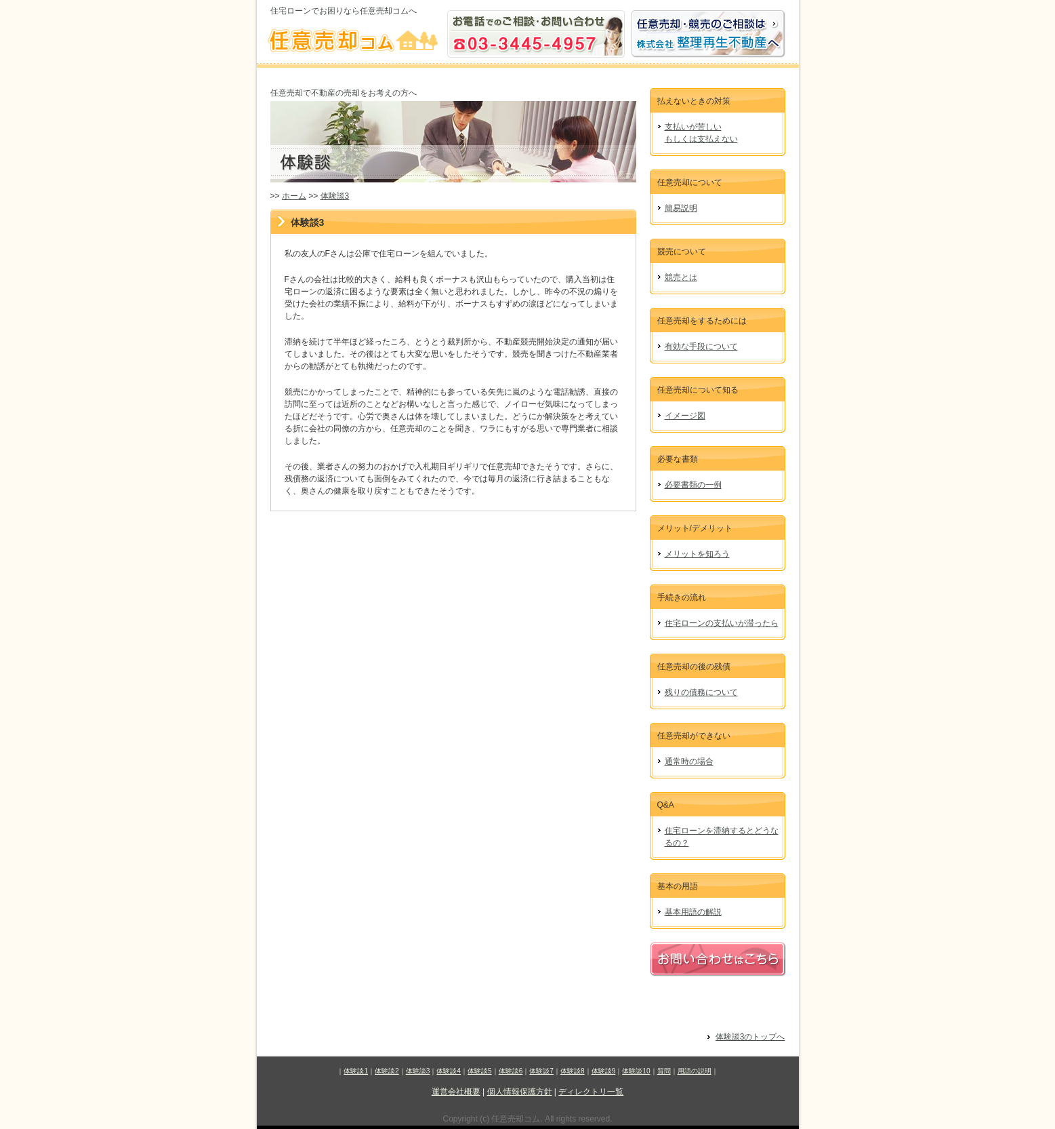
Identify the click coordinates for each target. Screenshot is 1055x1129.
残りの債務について (701, 692)
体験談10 (636, 1071)
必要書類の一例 (693, 485)
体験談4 (448, 1071)
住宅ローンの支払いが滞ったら (722, 623)
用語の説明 (694, 1071)
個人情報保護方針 (519, 1091)
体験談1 (356, 1071)
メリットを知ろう (697, 554)
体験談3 (335, 196)
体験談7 (541, 1071)
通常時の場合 (689, 761)
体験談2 (387, 1071)
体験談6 (511, 1071)
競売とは (681, 277)
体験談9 (604, 1071)
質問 (664, 1071)
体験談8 (572, 1071)
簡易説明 (681, 208)
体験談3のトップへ (750, 1037)
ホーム (294, 196)
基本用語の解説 (693, 912)
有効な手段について (701, 346)
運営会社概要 (456, 1091)
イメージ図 (685, 415)
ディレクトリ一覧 (590, 1091)
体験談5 (480, 1071)
